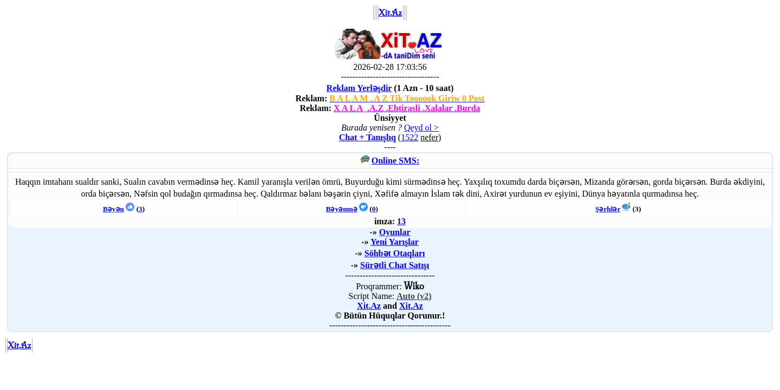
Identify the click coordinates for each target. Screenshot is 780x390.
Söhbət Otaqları (395, 253)
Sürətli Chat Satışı (394, 265)
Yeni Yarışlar (394, 241)
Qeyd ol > (421, 127)
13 (401, 221)
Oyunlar (395, 232)
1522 (409, 137)
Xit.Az (369, 305)
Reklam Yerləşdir (359, 88)
